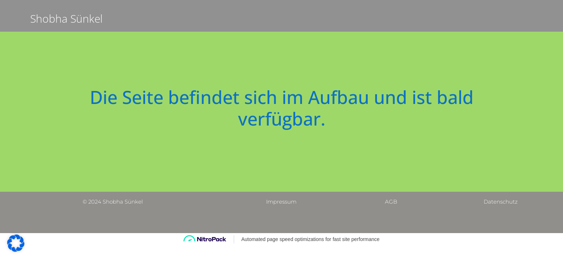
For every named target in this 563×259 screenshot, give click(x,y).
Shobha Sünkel (66, 18)
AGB (391, 201)
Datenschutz (501, 201)
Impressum (281, 201)
